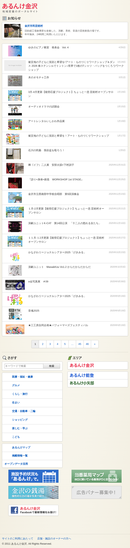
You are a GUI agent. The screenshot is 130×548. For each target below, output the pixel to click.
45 (79, 343)
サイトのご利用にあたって (17, 538)
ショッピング (16, 420)
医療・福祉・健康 (18, 377)
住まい (12, 403)
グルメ (12, 385)
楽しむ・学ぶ (16, 428)
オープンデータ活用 (16, 463)
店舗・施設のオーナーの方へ (54, 538)
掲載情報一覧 (16, 456)
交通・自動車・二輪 (19, 411)
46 (87, 343)
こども (12, 437)
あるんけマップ (17, 448)
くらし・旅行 (16, 394)
